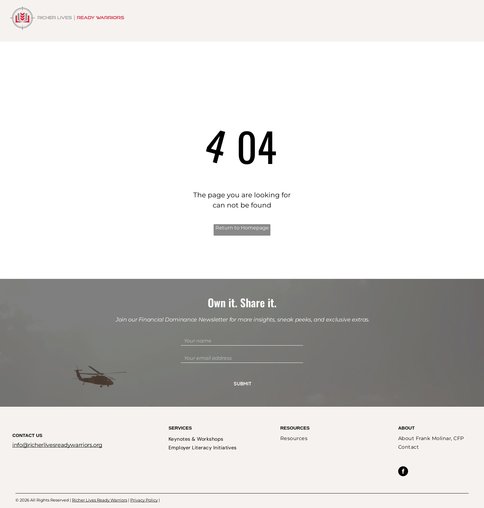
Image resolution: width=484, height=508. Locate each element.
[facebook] (403, 464)
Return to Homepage (242, 228)
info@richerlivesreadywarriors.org (57, 437)
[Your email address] (242, 358)
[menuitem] (221, 16)
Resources (295, 420)
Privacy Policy (144, 492)
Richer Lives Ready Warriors (99, 492)
